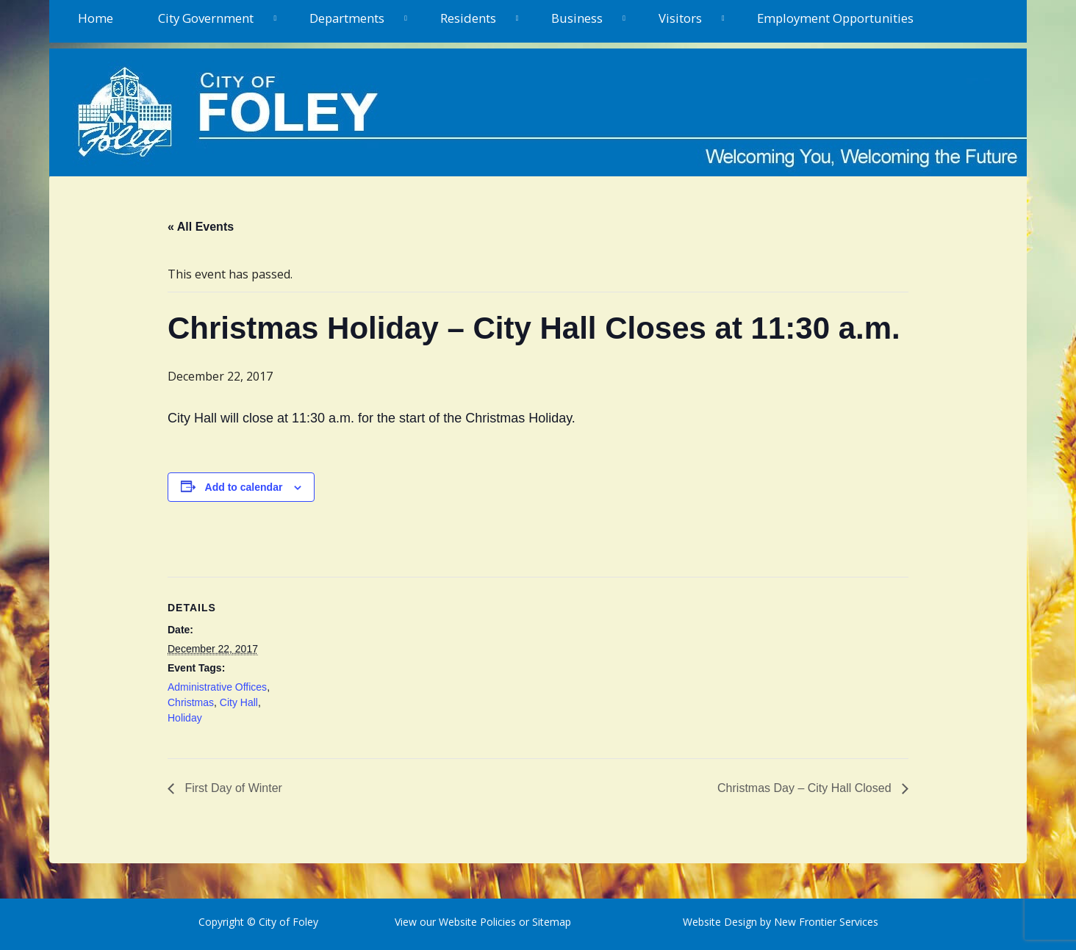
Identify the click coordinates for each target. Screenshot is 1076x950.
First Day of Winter (232, 788)
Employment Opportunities (835, 18)
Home (95, 18)
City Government (206, 18)
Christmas (191, 702)
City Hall (239, 702)
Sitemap (550, 922)
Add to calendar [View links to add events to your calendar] (244, 487)
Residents (468, 18)
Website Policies (477, 922)
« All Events (201, 226)
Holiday (185, 718)
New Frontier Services (826, 922)
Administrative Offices (217, 687)
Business (577, 18)
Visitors (680, 18)
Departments (346, 18)
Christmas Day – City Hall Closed (805, 788)
